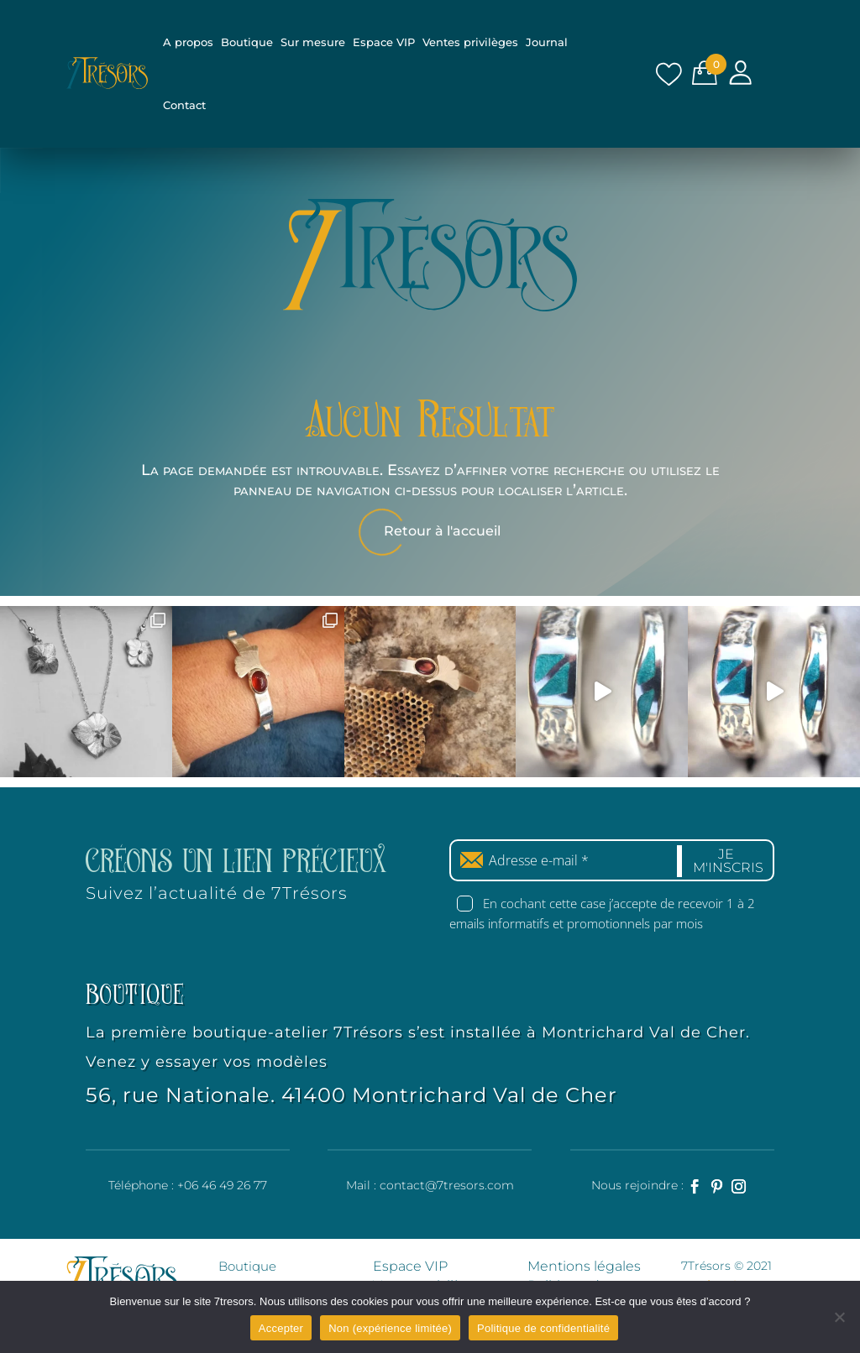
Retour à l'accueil (442, 531)
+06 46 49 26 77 (222, 1183)
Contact (184, 105)
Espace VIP (384, 42)
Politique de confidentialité (543, 1328)
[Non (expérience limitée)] (839, 1317)
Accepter (281, 1328)
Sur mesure (313, 42)
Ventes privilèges (470, 42)
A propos (188, 42)
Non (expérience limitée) (390, 1328)
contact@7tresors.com (447, 1183)
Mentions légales (584, 1264)
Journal (547, 42)
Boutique (247, 42)
